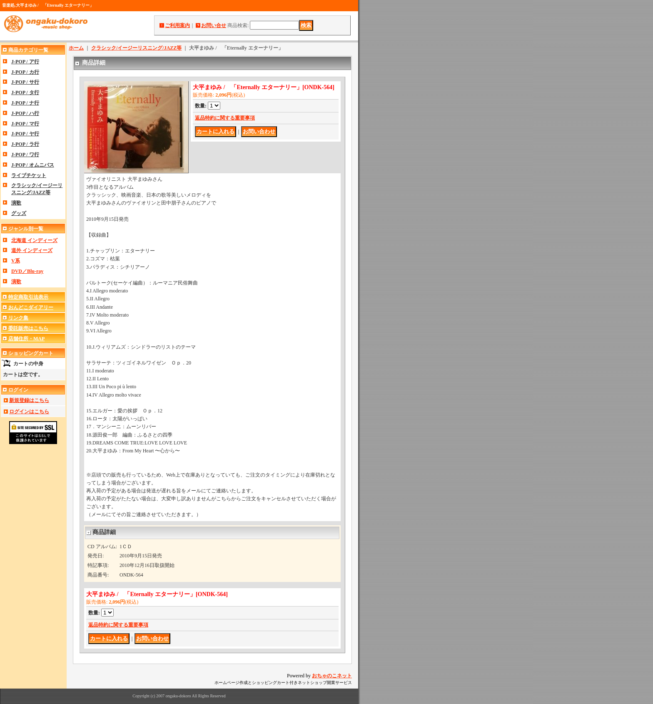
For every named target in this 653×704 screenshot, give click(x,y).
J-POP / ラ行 (25, 144)
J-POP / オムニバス (32, 165)
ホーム (76, 48)
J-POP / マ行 (25, 124)
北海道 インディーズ (34, 240)
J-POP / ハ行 (25, 113)
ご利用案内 (177, 25)
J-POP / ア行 (25, 62)
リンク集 (18, 318)
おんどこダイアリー (30, 307)
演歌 (16, 203)
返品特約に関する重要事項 (225, 118)
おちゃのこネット (332, 676)
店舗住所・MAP (26, 339)
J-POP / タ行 (25, 92)
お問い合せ (213, 25)
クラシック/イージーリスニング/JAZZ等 (136, 48)
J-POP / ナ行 (25, 103)
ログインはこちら (29, 411)
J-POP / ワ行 (25, 154)
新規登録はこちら (29, 400)
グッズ (18, 213)
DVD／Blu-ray (27, 271)
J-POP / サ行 (25, 82)
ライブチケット (28, 175)
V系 (15, 261)
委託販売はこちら (28, 328)
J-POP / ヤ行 (25, 134)
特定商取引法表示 (28, 297)
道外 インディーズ (31, 250)
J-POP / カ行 (25, 72)
